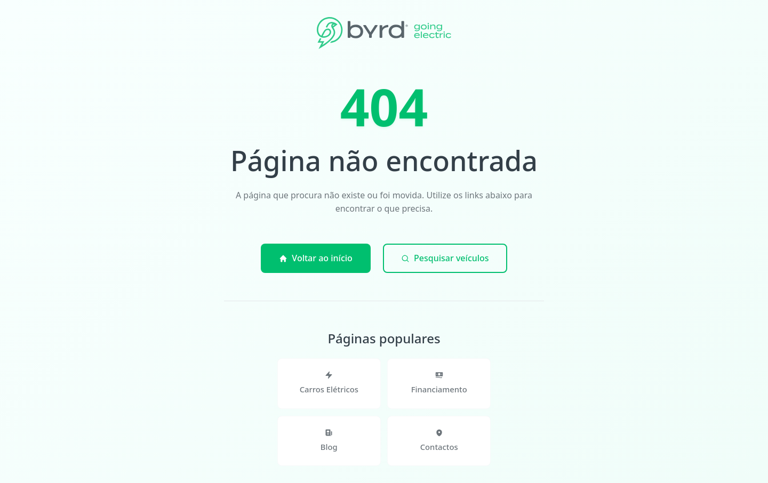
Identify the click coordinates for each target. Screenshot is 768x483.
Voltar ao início (316, 258)
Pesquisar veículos (445, 258)
